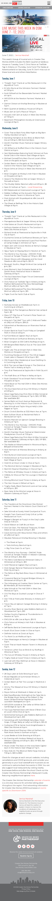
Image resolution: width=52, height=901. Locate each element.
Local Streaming (35, 187)
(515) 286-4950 (26, 870)
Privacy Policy (26, 889)
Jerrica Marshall (22, 55)
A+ (48, 27)
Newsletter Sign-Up (26, 856)
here (33, 775)
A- (45, 27)
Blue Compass (30, 891)
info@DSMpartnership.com (26, 872)
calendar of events (42, 780)
